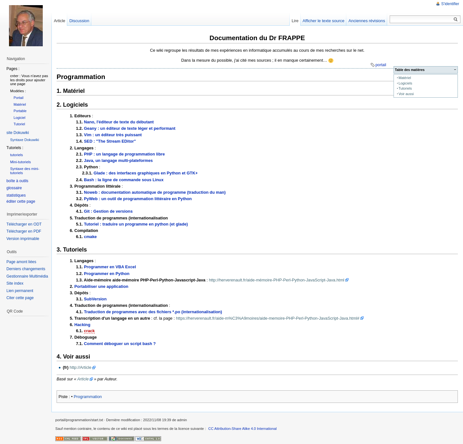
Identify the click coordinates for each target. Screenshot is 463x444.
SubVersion (95, 299)
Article (83, 379)
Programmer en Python (107, 273)
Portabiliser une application (101, 286)
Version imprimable (22, 238)
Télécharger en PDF (23, 231)
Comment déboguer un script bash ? (120, 343)
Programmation (88, 396)
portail (381, 65)
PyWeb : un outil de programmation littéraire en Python (138, 198)
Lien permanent (19, 291)
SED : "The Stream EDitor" (110, 141)
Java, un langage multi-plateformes (118, 160)
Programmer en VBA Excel (110, 266)
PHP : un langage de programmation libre (124, 154)
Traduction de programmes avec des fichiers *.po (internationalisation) (153, 311)
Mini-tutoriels (20, 162)
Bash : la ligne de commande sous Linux (123, 179)
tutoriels (16, 155)
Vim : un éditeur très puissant (113, 134)
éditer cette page (20, 201)
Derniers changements (25, 269)
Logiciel (19, 118)
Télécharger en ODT (23, 224)
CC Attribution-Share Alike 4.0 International (242, 429)
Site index (14, 283)
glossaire (14, 188)
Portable (20, 111)
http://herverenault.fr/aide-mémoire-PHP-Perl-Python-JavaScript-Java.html (276, 280)
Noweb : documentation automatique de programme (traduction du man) (155, 192)
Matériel (404, 78)
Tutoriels (405, 88)
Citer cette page (20, 298)
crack (89, 330)
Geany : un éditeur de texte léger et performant (129, 128)
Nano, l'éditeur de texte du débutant (119, 122)
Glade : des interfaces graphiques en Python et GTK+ (146, 173)
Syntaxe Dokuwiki (24, 140)
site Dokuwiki (17, 132)
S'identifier (450, 4)
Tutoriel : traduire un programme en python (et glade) (136, 224)
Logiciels (405, 83)
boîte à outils (17, 181)
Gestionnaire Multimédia (27, 276)
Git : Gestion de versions (108, 211)
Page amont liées (21, 262)
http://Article (81, 367)
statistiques (16, 195)
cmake (90, 236)
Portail (18, 98)
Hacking (82, 324)
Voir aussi (405, 94)
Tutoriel (19, 124)
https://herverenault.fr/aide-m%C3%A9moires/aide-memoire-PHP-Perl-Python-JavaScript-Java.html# (267, 318)
